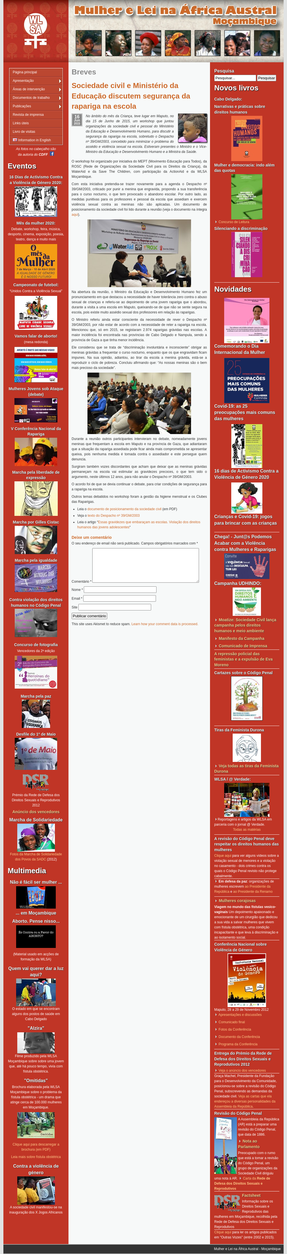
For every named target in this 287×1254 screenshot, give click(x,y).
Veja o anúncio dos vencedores (242, 1071)
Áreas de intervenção (29, 89)
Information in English (32, 140)
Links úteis (21, 123)
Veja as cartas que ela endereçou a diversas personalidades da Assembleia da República (244, 1101)
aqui (75, 215)
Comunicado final (232, 1022)
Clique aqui (222, 856)
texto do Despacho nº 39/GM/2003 (114, 516)
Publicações (22, 106)
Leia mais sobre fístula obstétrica (36, 1157)
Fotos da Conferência (235, 1029)
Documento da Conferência (239, 1037)
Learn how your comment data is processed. (164, 636)
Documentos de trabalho (31, 98)
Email (77, 610)
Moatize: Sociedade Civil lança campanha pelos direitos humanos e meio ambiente (245, 625)
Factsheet (251, 1195)
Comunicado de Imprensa (243, 646)
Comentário (137, 551)
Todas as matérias (246, 830)
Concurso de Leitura (234, 222)
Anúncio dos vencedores (35, 811)
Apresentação (23, 81)
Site (75, 619)
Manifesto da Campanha (241, 638)
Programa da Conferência (238, 1044)
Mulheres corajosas (237, 900)
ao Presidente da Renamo (253, 892)
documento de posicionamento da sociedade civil (124, 509)
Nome (77, 602)
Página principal (25, 72)
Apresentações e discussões (240, 1015)
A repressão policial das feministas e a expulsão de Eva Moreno (243, 659)
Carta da (242, 1183)
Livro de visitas (24, 132)
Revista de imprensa (28, 115)
